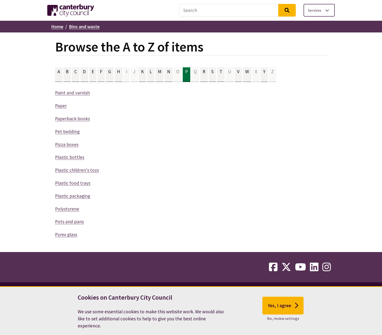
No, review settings (283, 321)
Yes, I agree (283, 309)
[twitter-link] (286, 267)
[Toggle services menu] (319, 10)
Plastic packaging (72, 196)
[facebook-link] (273, 267)
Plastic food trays (72, 183)
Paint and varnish (72, 93)
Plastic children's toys (77, 170)
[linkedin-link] (314, 267)
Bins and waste (84, 27)
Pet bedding (67, 131)
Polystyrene (67, 209)
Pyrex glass (66, 234)
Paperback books (72, 119)
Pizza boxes (66, 144)
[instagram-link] (326, 267)
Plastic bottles (69, 157)
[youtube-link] (300, 267)
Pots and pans (69, 221)
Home (57, 27)
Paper (61, 106)
